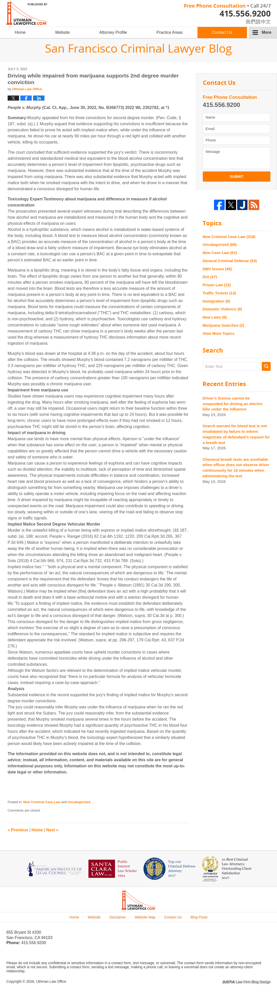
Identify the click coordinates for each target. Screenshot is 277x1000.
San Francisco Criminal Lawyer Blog (27, 13)
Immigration (216, 301)
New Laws (215, 317)
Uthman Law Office (51, 981)
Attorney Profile (113, 32)
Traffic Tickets (219, 293)
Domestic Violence (222, 309)
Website (62, 32)
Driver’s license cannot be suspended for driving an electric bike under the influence (233, 403)
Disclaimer (117, 917)
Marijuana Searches (223, 325)
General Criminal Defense (230, 261)
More (266, 32)
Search (266, 366)
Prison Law (217, 285)
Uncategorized (79, 802)
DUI (210, 277)
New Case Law (220, 252)
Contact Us (222, 32)
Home (20, 32)
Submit (236, 176)
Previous (18, 830)
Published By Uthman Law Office (227, 14)
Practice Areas (170, 32)
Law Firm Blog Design (246, 982)
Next (52, 830)
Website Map (145, 917)
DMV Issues (217, 269)
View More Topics (218, 333)
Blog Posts (199, 917)
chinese (252, 21)
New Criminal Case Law (41, 802)
